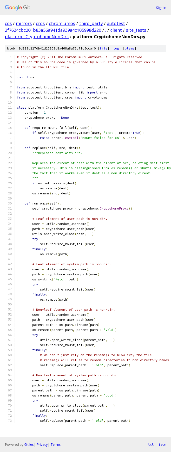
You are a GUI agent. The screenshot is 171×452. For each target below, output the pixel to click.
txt (151, 444)
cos (8, 23)
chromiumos (62, 23)
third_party (91, 23)
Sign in (161, 7)
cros (40, 23)
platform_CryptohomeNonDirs (37, 36)
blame (129, 48)
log (116, 48)
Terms (56, 444)
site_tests (136, 30)
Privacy (42, 444)
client (116, 30)
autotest (116, 23)
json (162, 444)
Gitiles (29, 444)
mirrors (24, 23)
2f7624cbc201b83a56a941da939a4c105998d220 (53, 30)
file (103, 48)
